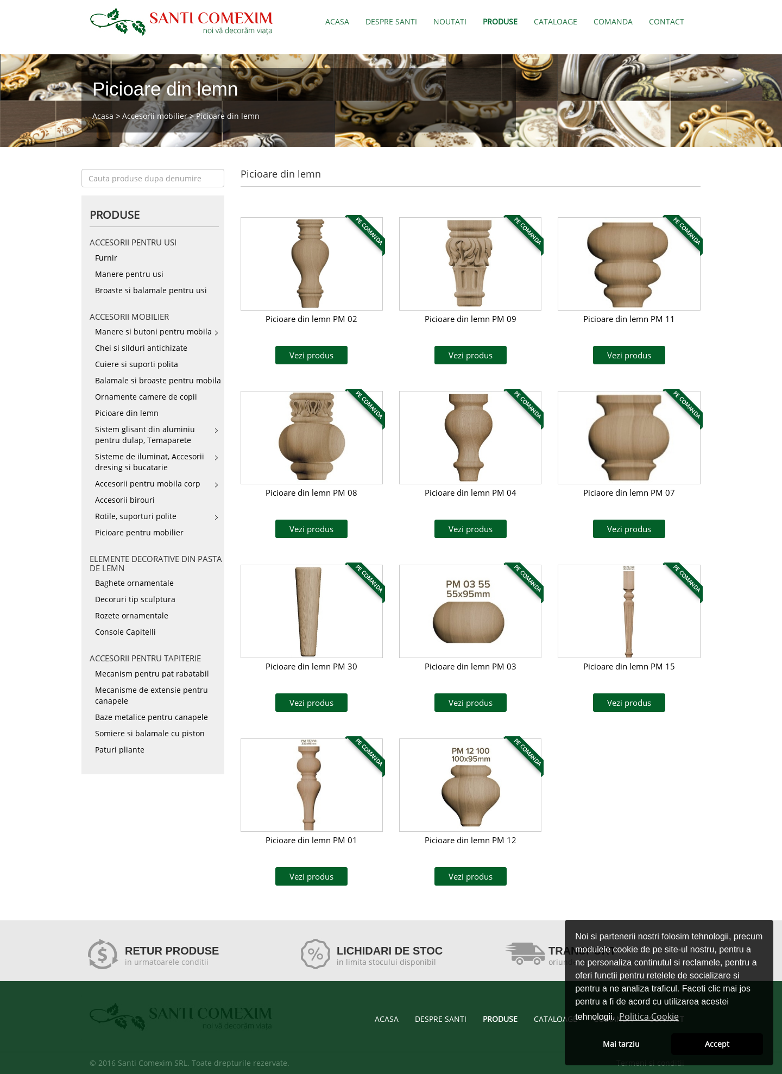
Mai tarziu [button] (621, 1044)
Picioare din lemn (228, 116)
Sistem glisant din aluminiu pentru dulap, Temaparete (145, 434)
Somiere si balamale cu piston (150, 733)
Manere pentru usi (129, 274)
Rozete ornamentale (131, 615)
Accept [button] (717, 1044)
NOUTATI (449, 21)
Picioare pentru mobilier (139, 532)
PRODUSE (500, 21)
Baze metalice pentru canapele (151, 717)
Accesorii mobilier (154, 116)
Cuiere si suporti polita (136, 364)
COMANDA (613, 21)
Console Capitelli (125, 632)
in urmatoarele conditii (167, 962)
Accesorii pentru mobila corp (147, 483)
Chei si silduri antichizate (141, 348)
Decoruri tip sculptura (135, 599)
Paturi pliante (119, 749)
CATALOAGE (555, 21)
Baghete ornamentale (134, 583)
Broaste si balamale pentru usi (151, 290)
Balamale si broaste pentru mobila (158, 380)
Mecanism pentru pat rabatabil (152, 673)
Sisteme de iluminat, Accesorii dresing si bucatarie (149, 461)
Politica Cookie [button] (649, 1016)
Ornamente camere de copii (146, 396)
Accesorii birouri (125, 500)
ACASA (337, 21)
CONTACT (666, 21)
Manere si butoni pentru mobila (153, 331)
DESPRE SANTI (391, 21)
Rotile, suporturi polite (135, 516)
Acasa (102, 116)
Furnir (106, 257)
